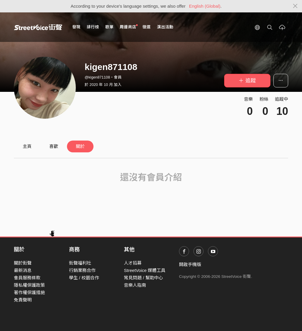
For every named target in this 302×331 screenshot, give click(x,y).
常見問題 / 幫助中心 (143, 277)
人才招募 (133, 262)
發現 (76, 27)
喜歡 (53, 146)
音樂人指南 (135, 285)
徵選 (146, 27)
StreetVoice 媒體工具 (144, 270)
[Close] (295, 6)
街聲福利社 (80, 262)
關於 (80, 146)
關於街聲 (23, 262)
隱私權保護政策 (29, 285)
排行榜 (93, 27)
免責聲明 (23, 299)
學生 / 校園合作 (84, 277)
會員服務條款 (27, 277)
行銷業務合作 (82, 270)
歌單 (109, 27)
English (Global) (205, 6)
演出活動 (165, 27)
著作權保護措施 (29, 292)
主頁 (27, 146)
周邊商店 (129, 26)
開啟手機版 (190, 264)
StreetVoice (38, 27)
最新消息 (23, 270)
